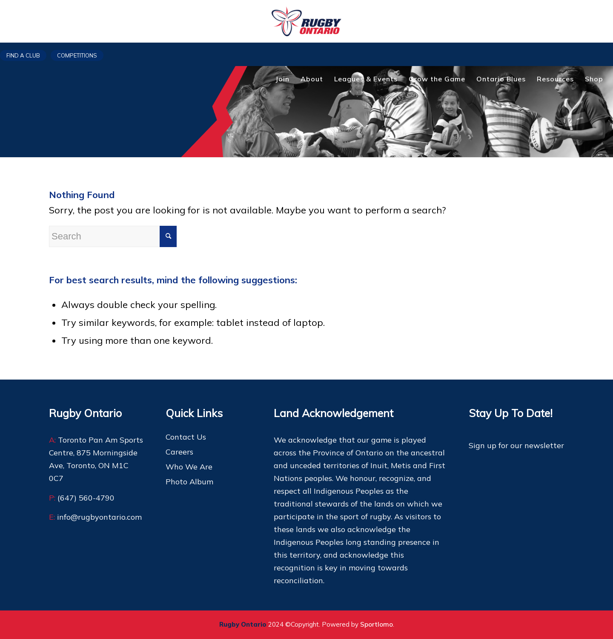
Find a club (23, 55)
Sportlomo (376, 624)
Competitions (77, 55)
